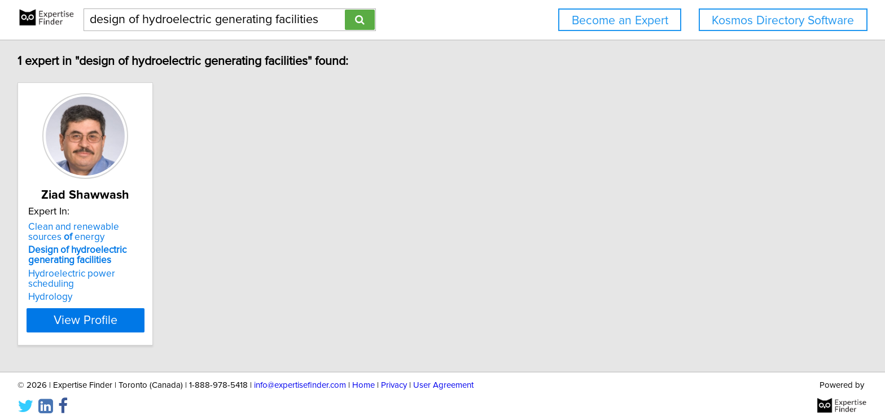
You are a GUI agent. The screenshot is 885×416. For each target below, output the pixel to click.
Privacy (394, 375)
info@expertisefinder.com (300, 375)
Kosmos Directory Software (783, 21)
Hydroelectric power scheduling (97, 274)
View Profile (101, 310)
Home (363, 375)
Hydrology (52, 287)
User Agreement (443, 375)
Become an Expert (620, 21)
